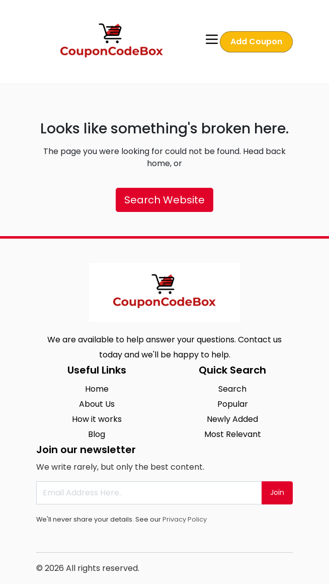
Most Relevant (232, 434)
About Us (97, 404)
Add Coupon (256, 41)
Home (97, 389)
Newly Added (232, 419)
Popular (232, 404)
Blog (96, 434)
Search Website (164, 200)
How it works (97, 419)
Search (232, 389)
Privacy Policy (184, 519)
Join (277, 492)
